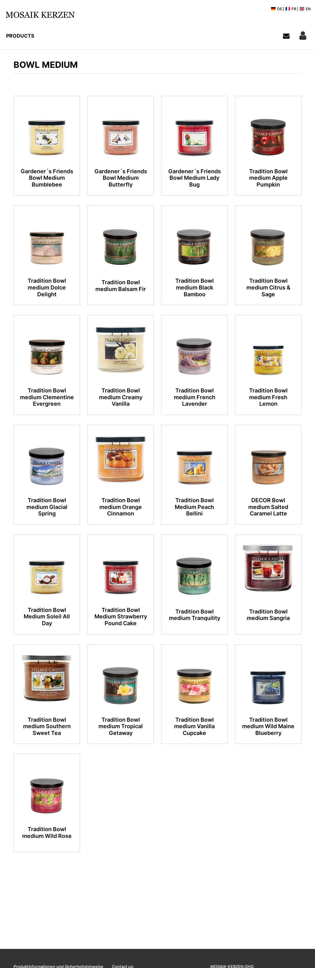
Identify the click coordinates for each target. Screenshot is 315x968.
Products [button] (20, 36)
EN (305, 8)
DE (276, 8)
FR (290, 8)
